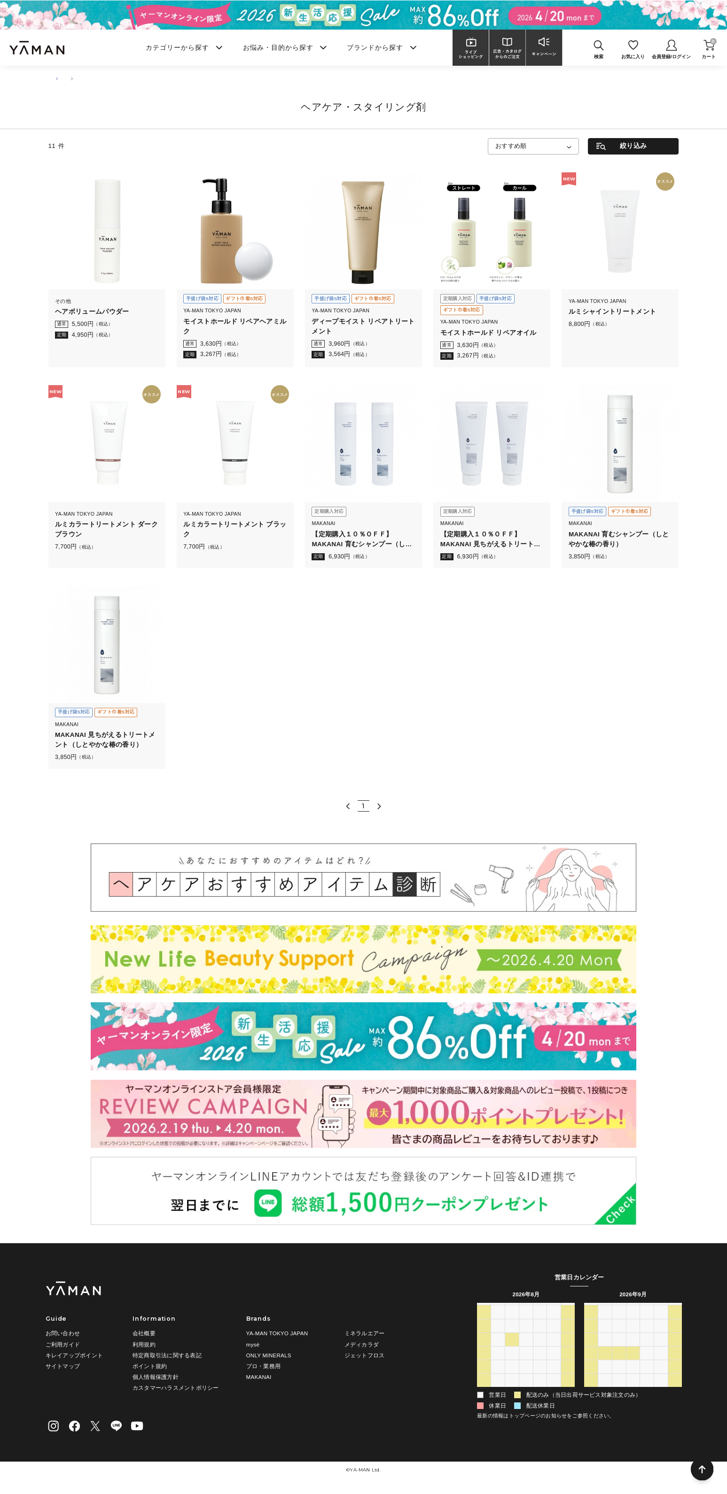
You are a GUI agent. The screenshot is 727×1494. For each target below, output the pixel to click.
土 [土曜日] (568, 1310)
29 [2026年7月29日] (526, 1324)
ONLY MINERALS (268, 1355)
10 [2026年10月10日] (675, 1392)
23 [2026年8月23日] (484, 1378)
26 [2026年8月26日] (526, 1378)
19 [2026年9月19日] (675, 1351)
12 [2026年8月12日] (526, 1351)
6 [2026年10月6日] (619, 1392)
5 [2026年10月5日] (605, 1392)
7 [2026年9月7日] (605, 1337)
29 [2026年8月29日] (568, 1378)
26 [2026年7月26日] (484, 1324)
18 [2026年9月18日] (661, 1351)
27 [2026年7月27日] (498, 1324)
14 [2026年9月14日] (605, 1351)
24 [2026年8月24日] (498, 1378)
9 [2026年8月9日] (483, 1351)
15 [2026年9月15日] (619, 1351)
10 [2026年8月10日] (498, 1351)
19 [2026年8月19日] (526, 1365)
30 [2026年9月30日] (633, 1378)
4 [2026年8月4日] (512, 1337)
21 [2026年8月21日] (554, 1365)
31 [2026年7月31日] (554, 1324)
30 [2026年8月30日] (484, 1392)
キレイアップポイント (74, 1355)
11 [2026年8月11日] (512, 1351)
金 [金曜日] (553, 1310)
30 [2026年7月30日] (540, 1324)
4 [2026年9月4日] (553, 1392)
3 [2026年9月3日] (540, 1392)
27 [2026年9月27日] (591, 1378)
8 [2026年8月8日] (568, 1337)
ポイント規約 (150, 1366)
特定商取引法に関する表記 (167, 1355)
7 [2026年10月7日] (633, 1392)
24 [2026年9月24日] (647, 1365)
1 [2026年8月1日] (568, 1324)
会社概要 (144, 1333)
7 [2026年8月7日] (553, 1337)
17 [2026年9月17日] (647, 1351)
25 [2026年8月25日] (512, 1378)
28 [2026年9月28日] (605, 1378)
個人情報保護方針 (156, 1377)
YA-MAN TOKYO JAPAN (277, 1333)
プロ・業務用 (263, 1366)
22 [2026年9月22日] (619, 1365)
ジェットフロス (364, 1355)
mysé (253, 1344)
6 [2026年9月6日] (591, 1337)
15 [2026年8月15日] (568, 1351)
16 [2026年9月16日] (633, 1351)
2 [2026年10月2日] (661, 1378)
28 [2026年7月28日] (512, 1324)
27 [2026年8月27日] (540, 1378)
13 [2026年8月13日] (540, 1351)
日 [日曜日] (484, 1310)
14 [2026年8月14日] (554, 1351)
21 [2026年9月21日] (605, 1365)
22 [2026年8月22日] (568, 1365)
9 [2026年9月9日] (633, 1337)
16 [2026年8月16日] (484, 1365)
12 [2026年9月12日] (675, 1337)
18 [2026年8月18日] (512, 1365)
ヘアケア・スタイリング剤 (136, 78)
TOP (53, 78)
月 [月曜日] (498, 1310)
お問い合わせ (63, 1333)
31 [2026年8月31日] (498, 1392)
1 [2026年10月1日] (647, 1378)
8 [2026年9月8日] (619, 1337)
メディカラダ (361, 1344)
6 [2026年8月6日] (540, 1337)
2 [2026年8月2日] (483, 1337)
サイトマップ (63, 1366)
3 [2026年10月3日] (675, 1378)
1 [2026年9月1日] (512, 1392)
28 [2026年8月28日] (554, 1378)
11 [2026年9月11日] (661, 1337)
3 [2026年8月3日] (498, 1337)
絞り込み (633, 145)
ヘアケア (82, 78)
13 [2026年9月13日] (591, 1351)
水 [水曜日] (526, 1310)
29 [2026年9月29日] (619, 1378)
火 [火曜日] (512, 1310)
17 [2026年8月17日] (498, 1365)
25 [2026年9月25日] (661, 1365)
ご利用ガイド (63, 1344)
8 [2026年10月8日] (647, 1392)
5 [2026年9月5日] (568, 1392)
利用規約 (144, 1344)
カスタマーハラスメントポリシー (176, 1388)
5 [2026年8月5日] (526, 1337)
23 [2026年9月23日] (633, 1365)
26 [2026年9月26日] (675, 1365)
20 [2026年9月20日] (591, 1365)
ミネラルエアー (364, 1333)
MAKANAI (259, 1377)
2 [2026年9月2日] (526, 1392)
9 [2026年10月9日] (661, 1392)
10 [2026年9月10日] (647, 1337)
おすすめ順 (511, 146)
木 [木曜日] (540, 1310)
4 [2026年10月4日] (591, 1392)
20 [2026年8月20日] (540, 1365)
